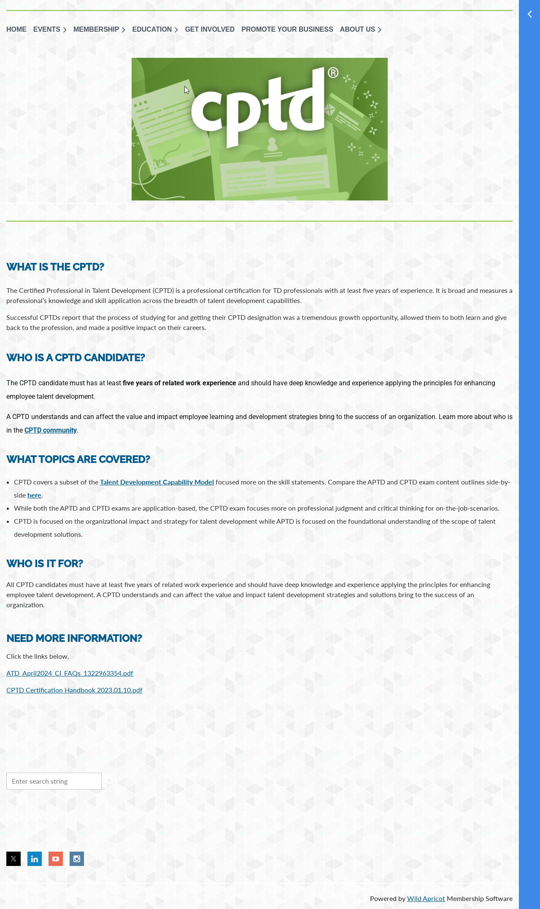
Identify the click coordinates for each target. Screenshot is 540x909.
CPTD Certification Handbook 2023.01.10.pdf (74, 690)
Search (109, 780)
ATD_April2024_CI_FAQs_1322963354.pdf (69, 673)
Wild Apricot (426, 898)
